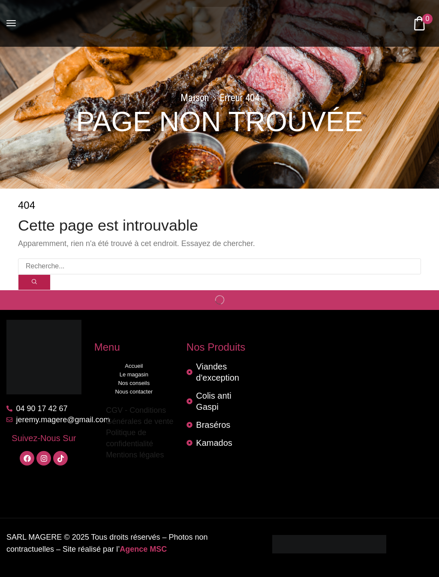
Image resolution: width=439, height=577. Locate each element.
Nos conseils (134, 383)
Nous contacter (134, 391)
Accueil (134, 366)
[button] (11, 23)
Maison (194, 98)
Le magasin (134, 374)
